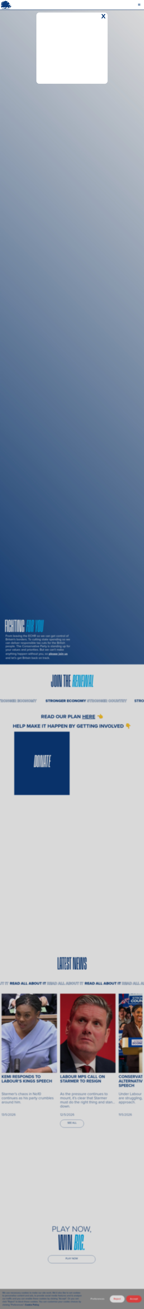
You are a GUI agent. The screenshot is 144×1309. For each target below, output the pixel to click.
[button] (139, 4)
